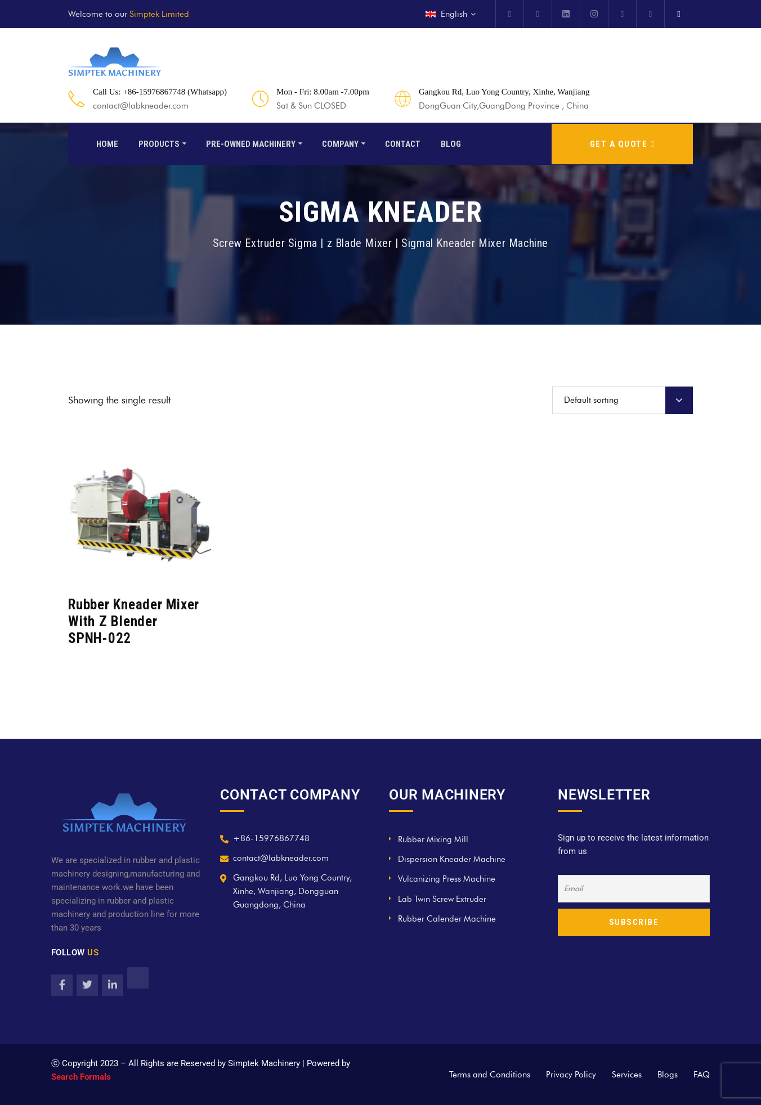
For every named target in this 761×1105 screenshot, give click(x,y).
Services (627, 1075)
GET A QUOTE (622, 143)
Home (107, 143)
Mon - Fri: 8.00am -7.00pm (322, 91)
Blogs (667, 1075)
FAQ (701, 1075)
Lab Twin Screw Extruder (442, 899)
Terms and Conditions (489, 1075)
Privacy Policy (571, 1075)
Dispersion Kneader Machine (451, 859)
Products (159, 143)
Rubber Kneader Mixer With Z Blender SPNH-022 (133, 621)
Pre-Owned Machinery (251, 143)
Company (340, 143)
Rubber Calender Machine (447, 919)
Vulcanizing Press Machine (446, 879)
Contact (402, 143)
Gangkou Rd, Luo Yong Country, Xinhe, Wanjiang (504, 91)
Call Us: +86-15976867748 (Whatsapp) (160, 91)
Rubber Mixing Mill (433, 839)
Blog (451, 143)
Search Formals (81, 1077)
